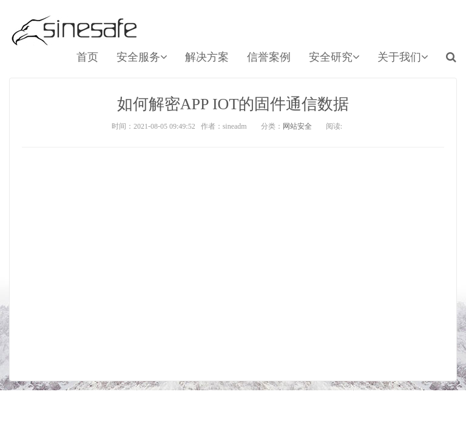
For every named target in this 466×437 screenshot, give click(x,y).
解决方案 (207, 57)
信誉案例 (269, 57)
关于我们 (402, 57)
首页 (87, 57)
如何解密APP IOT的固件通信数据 (233, 104)
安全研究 (334, 57)
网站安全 (297, 126)
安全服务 (141, 57)
